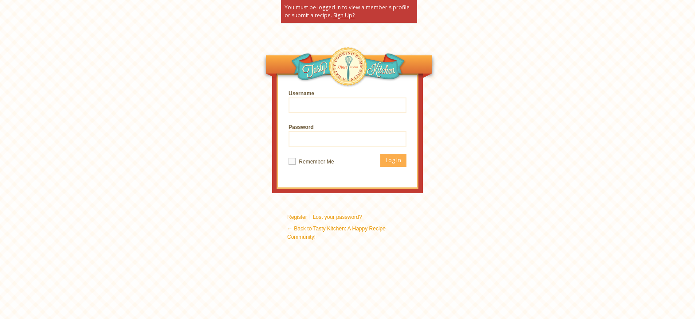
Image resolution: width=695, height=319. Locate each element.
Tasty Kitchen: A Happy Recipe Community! (348, 69)
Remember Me (311, 161)
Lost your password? (337, 217)
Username (347, 101)
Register (297, 217)
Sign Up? (344, 15)
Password (347, 135)
